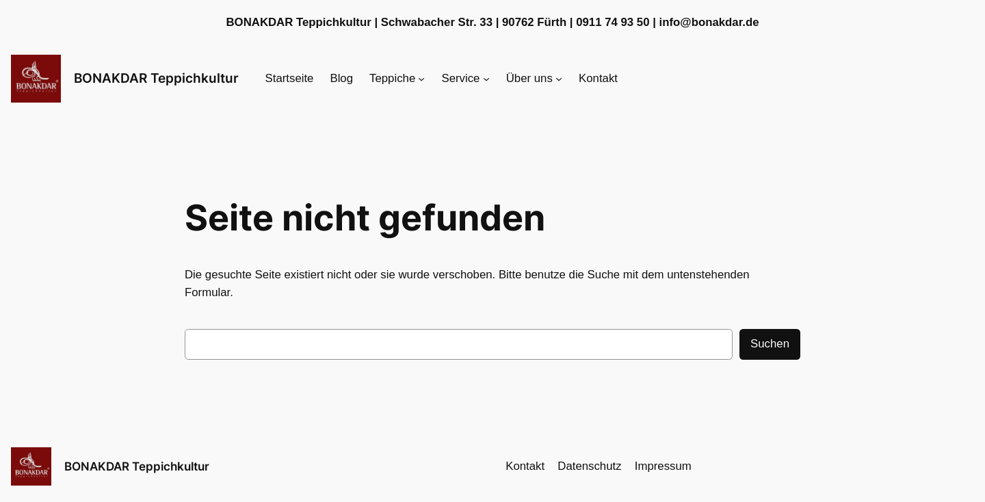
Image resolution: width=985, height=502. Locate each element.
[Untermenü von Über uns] (558, 78)
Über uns (529, 78)
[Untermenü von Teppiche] (421, 78)
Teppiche (392, 78)
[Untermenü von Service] (486, 78)
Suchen (769, 343)
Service (461, 78)
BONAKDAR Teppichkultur (156, 78)
